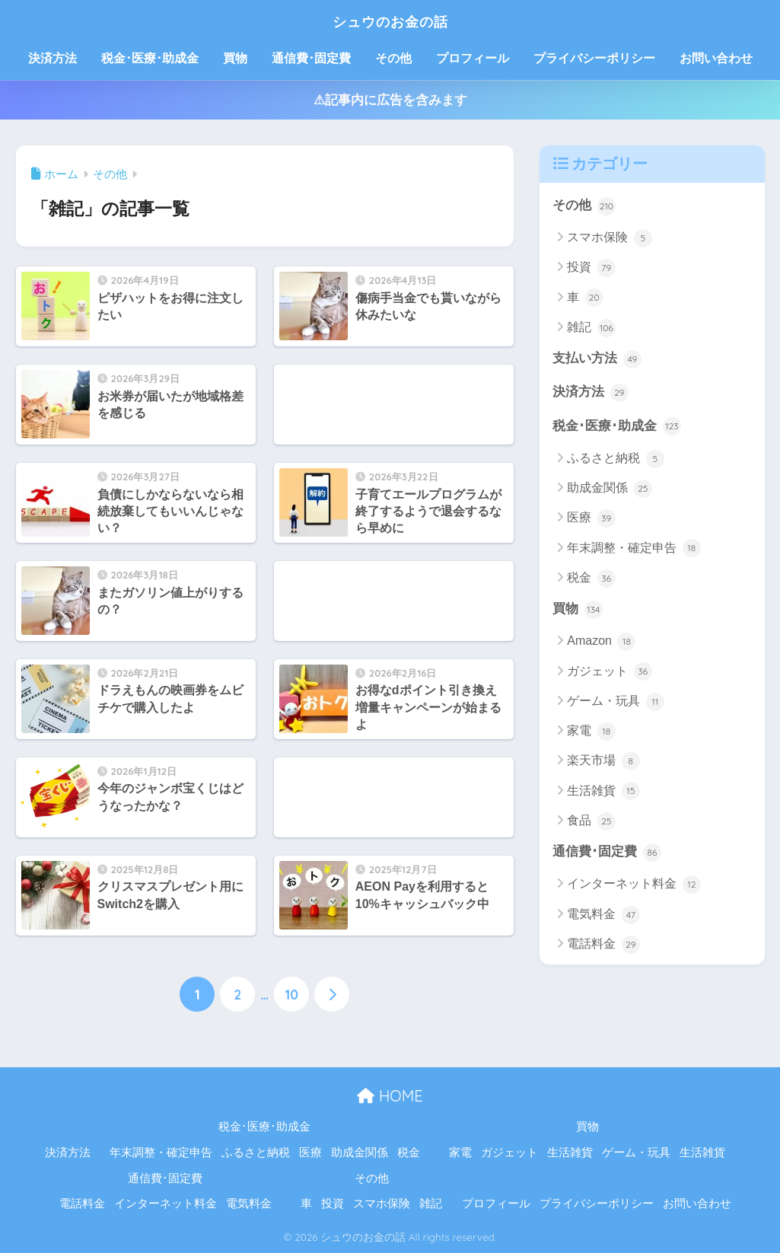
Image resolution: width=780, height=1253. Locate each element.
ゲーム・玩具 (615, 703)
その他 (393, 58)
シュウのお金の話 (390, 20)
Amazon (601, 644)
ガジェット (609, 674)
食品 (591, 823)
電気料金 (603, 916)
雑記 (591, 328)
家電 (591, 733)
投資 (591, 269)
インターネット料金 (633, 887)
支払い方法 (597, 359)
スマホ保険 (609, 238)
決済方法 (52, 58)
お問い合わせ (716, 58)
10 (291, 994)
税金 (591, 580)
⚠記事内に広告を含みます (390, 100)
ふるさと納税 (615, 460)
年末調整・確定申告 (633, 549)
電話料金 (603, 947)
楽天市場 (603, 763)
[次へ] (331, 994)
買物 (235, 58)
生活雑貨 (603, 793)
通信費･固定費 (311, 58)
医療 (591, 520)
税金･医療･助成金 (150, 58)
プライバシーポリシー (594, 58)
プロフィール (472, 58)
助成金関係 (609, 490)
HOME (389, 1095)
